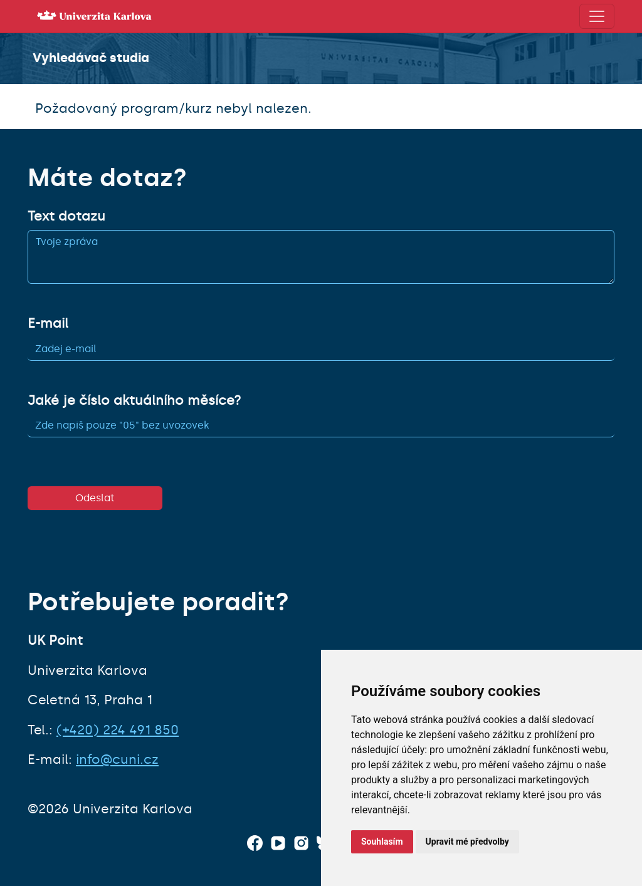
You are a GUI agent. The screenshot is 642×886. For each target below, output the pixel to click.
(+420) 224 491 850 (117, 730)
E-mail (48, 323)
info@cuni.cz (117, 759)
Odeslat (95, 498)
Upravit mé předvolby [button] (467, 841)
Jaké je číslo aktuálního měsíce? (134, 400)
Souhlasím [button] (382, 841)
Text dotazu (66, 216)
